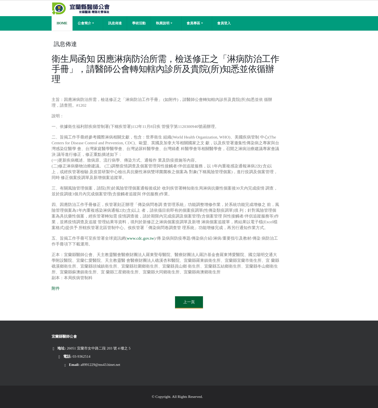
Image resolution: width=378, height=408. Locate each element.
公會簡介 (84, 23)
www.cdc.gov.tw (140, 238)
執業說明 (162, 23)
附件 (56, 288)
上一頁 (189, 302)
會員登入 (224, 23)
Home (62, 23)
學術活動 (139, 23)
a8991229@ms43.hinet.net (100, 364)
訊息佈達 (115, 23)
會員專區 (193, 23)
